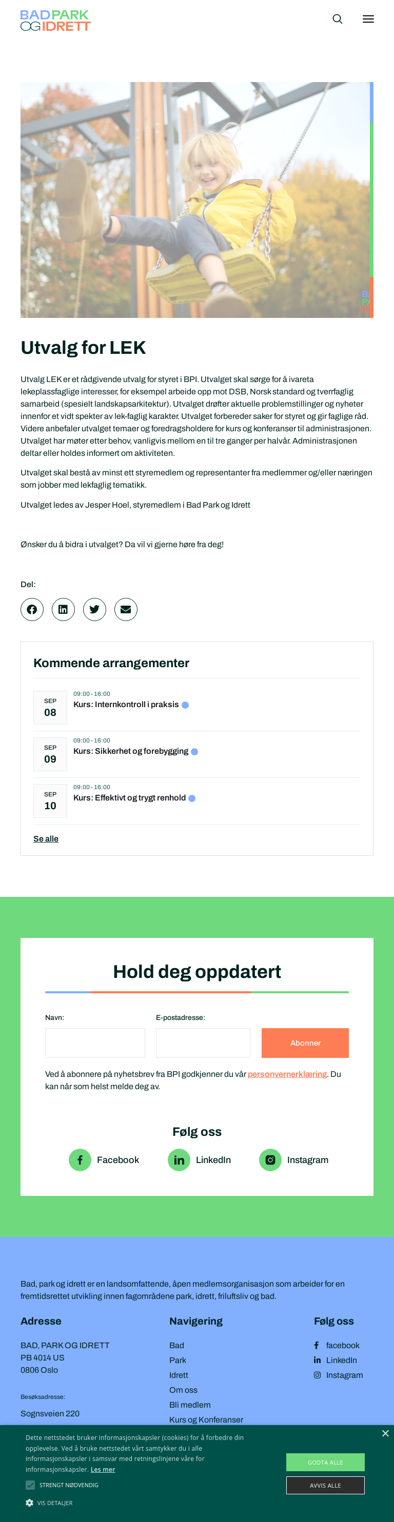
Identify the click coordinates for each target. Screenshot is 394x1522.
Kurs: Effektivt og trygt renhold (129, 797)
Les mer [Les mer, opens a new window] (103, 1469)
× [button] (385, 1434)
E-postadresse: (180, 1018)
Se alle (45, 838)
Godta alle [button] (325, 1462)
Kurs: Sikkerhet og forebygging (130, 751)
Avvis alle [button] (325, 1485)
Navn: (54, 1018)
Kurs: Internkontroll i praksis (126, 704)
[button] (32, 609)
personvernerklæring (287, 1074)
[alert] (197, 1473)
